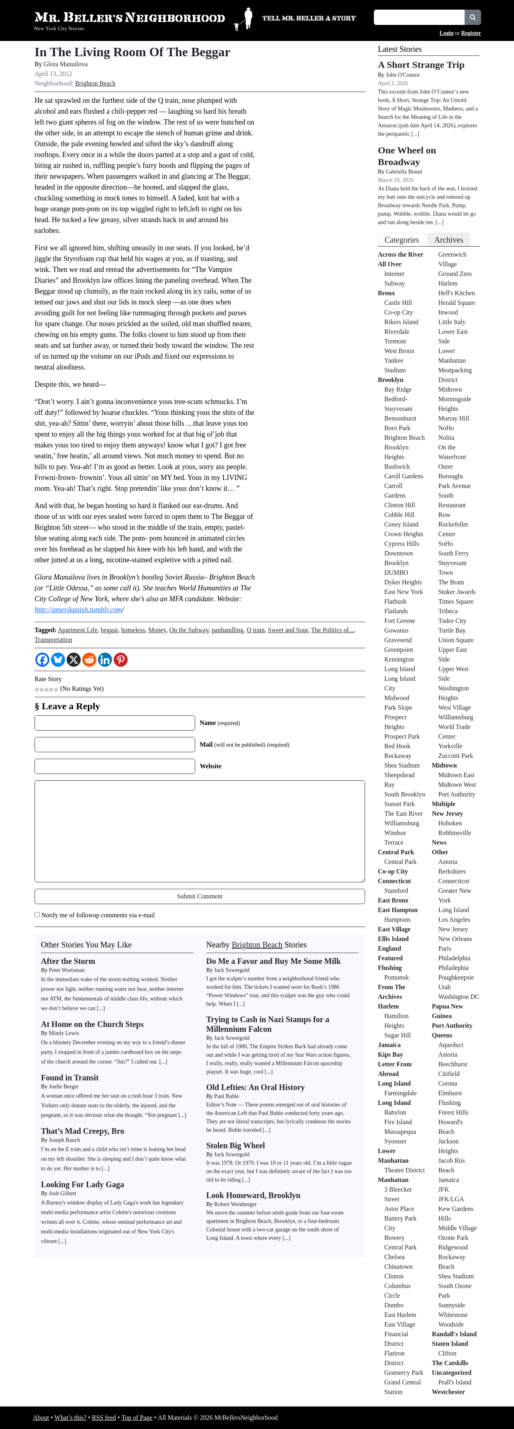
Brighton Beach (95, 83)
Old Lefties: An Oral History (255, 1087)
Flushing (390, 967)
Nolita (447, 437)
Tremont (395, 341)
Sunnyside (452, 1305)
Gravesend (398, 640)
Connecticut (394, 881)
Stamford (396, 890)
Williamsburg (401, 823)
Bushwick (397, 466)
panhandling (227, 630)
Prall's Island (455, 1382)
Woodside (451, 1324)
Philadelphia (455, 958)
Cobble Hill (399, 514)
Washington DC (459, 996)
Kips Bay (390, 1054)
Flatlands (396, 611)
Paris (445, 948)
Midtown (450, 389)
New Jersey (447, 813)
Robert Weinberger (235, 1204)
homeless (133, 630)
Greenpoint (398, 649)
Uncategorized (452, 1372)
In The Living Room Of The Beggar (132, 52)
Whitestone (453, 1314)
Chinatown (398, 1266)
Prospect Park (402, 736)
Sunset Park (399, 803)
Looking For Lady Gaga (82, 1184)
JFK (444, 1189)
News (439, 842)
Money (157, 630)
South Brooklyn (404, 794)
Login (447, 33)
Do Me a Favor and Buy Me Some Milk (273, 961)
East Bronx (393, 900)
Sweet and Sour (288, 630)
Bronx (386, 293)
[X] (74, 660)
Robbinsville (455, 832)
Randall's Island (454, 1334)
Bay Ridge (398, 389)
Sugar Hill (397, 1035)
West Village (455, 707)
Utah (445, 987)
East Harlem (400, 1314)
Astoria (448, 861)
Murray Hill (454, 418)
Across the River (400, 254)
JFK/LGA (451, 1199)
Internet (394, 273)
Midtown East (457, 775)
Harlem (388, 1006)
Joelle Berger (64, 1087)
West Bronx (399, 350)
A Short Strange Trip (421, 64)
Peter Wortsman (67, 970)
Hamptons (397, 919)
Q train (256, 630)
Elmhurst (450, 1093)
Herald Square (457, 302)
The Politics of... (332, 630)
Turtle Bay (452, 630)
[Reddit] (89, 660)
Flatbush (395, 601)
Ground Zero (455, 273)
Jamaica (389, 1044)
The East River (403, 813)
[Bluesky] (58, 660)
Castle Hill (398, 302)
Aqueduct (451, 1044)
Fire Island (398, 1122)
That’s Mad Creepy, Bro (82, 1131)
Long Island (399, 669)
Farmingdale (400, 1093)
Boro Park (397, 428)
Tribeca (448, 611)
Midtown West (457, 784)
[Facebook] (42, 660)
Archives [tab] (448, 239)
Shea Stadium (402, 765)
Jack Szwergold (231, 970)
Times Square (456, 601)
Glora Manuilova (66, 64)
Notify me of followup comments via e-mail (98, 915)
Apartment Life (78, 630)
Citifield (449, 1073)
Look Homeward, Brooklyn (253, 1195)
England (389, 948)
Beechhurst (453, 1064)
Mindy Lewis (64, 1033)
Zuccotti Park (456, 755)
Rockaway (398, 755)
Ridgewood (453, 1247)
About (41, 1417)
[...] (241, 1004)
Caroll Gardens (403, 476)
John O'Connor (403, 75)
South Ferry (454, 553)
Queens (442, 1035)
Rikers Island (401, 321)
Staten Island (450, 1343)
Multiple (444, 803)
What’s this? (71, 1417)
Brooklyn (391, 379)
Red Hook (397, 746)
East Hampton (398, 909)
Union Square (456, 640)
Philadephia (454, 967)
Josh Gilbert (62, 1193)
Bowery (394, 1237)
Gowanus (396, 630)
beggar (109, 630)
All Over (390, 264)
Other (440, 852)
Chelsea (394, 1256)
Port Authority (457, 794)
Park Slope (398, 707)
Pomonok (396, 977)
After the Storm (68, 961)
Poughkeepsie (456, 977)
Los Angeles (455, 919)
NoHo (446, 428)
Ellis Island (393, 938)
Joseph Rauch (64, 1140)
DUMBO (396, 572)
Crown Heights (403, 534)
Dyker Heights (403, 582)
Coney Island (401, 524)
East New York (403, 591)
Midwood (396, 697)
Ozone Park (454, 1237)
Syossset (395, 1141)
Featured (390, 958)
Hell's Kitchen (457, 293)
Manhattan (393, 1179)
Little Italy (452, 321)
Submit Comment (199, 896)
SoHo (446, 543)
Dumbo (394, 1305)
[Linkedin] (105, 660)
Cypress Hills (401, 543)
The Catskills (450, 1363)
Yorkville (451, 746)
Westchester (448, 1391)
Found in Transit (70, 1077)
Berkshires (452, 871)
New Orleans (455, 938)
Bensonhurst (400, 418)
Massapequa (400, 1131)
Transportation (53, 639)
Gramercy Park (403, 1372)
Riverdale (396, 331)
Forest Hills (454, 1112)
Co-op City (398, 312)
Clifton (448, 1353)
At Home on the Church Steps (92, 1024)
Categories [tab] (402, 239)
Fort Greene (399, 620)
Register (471, 33)
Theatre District (404, 1170)
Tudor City (453, 620)
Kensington (399, 659)
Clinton (394, 1276)
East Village (394, 929)
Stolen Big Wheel (235, 1145)
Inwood (448, 312)
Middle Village (458, 1228)
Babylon (395, 1112)
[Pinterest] (121, 660)
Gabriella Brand (404, 172)
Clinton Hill (399, 505)
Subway (394, 283)
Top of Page (136, 1417)
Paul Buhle (226, 1096)
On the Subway (188, 630)
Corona (448, 1083)
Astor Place (399, 1208)
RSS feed (104, 1417)
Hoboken (450, 823)
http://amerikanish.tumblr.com (78, 610)
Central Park (396, 852)
